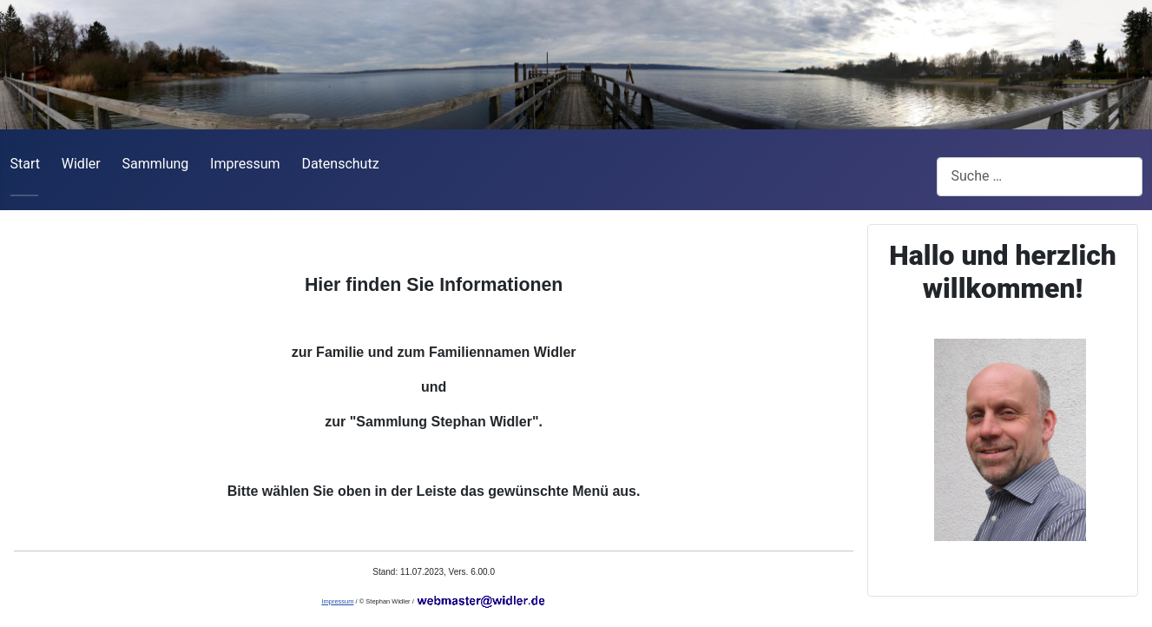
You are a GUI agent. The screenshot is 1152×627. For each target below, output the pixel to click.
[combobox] (1039, 176)
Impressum (245, 163)
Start (25, 163)
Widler (81, 163)
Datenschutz (340, 163)
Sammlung (155, 163)
